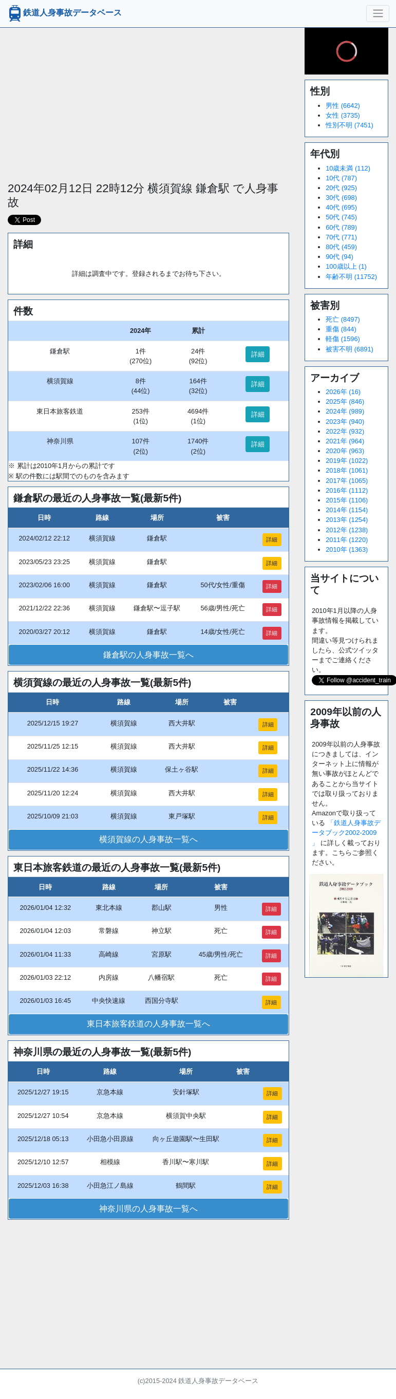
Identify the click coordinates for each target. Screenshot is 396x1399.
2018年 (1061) (347, 470)
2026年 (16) (343, 392)
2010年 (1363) (347, 549)
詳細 (258, 354)
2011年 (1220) (347, 540)
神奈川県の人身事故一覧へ (148, 1208)
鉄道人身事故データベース (64, 13)
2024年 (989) (345, 411)
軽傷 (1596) (343, 339)
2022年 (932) (345, 431)
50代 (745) (341, 217)
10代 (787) (341, 178)
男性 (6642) (343, 105)
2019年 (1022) (347, 460)
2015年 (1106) (347, 500)
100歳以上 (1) (346, 266)
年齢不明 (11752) (351, 277)
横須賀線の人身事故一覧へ (148, 839)
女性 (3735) (343, 115)
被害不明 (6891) (349, 349)
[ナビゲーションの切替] (377, 13)
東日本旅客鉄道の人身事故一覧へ (148, 1023)
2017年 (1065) (347, 480)
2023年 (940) (345, 421)
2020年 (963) (345, 451)
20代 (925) (341, 188)
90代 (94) (339, 256)
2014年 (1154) (347, 510)
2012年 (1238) (347, 530)
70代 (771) (341, 237)
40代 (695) (341, 207)
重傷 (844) (341, 329)
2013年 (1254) (347, 520)
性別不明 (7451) (349, 125)
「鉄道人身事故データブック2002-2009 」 (346, 832)
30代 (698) (341, 197)
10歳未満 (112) (348, 168)
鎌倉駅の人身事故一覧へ (148, 654)
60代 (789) (341, 227)
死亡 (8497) (343, 319)
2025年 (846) (345, 401)
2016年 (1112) (347, 490)
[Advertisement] (148, 100)
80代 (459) (341, 247)
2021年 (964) (345, 441)
